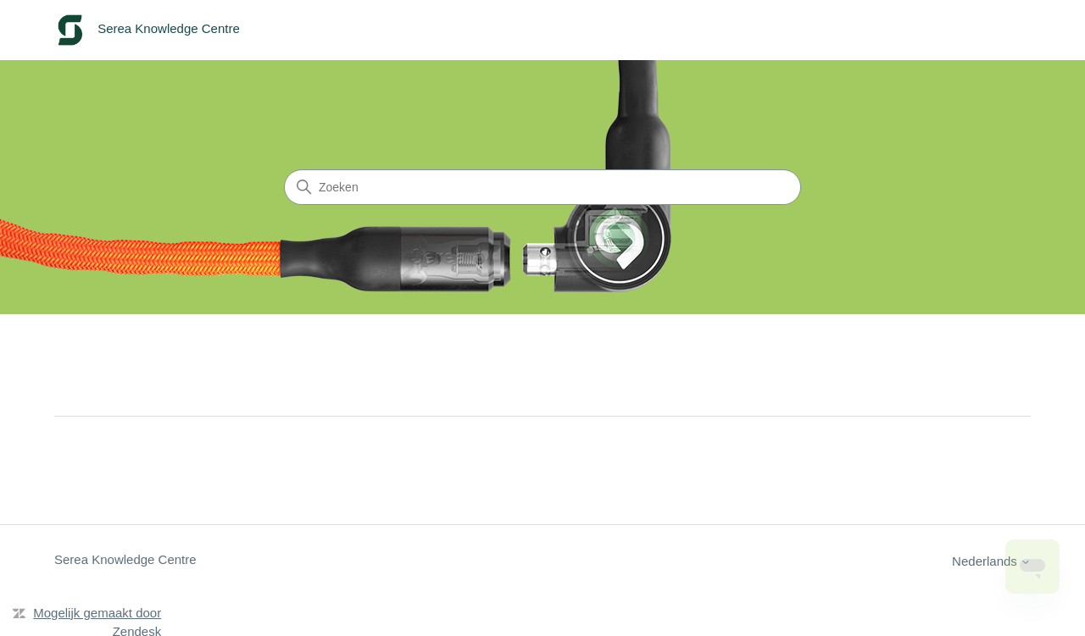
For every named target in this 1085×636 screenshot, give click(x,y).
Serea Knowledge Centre (125, 559)
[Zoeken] (542, 187)
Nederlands (991, 561)
